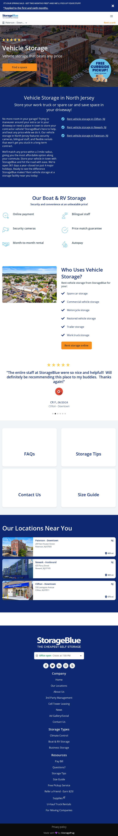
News (59, 709)
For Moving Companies (59, 810)
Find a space (19, 67)
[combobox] (59, 655)
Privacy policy (59, 827)
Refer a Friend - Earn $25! (59, 791)
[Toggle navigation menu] (113, 16)
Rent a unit (110, 22)
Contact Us (59, 722)
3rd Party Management (59, 697)
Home (59, 679)
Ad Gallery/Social (59, 715)
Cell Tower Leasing (59, 703)
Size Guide (59, 779)
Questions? (59, 767)
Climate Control (59, 735)
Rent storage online (76, 345)
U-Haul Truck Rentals (59, 804)
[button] (52, 413)
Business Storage (59, 747)
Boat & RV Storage (59, 741)
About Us (59, 691)
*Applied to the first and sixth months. (25, 8)
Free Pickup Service (59, 785)
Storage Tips (59, 773)
